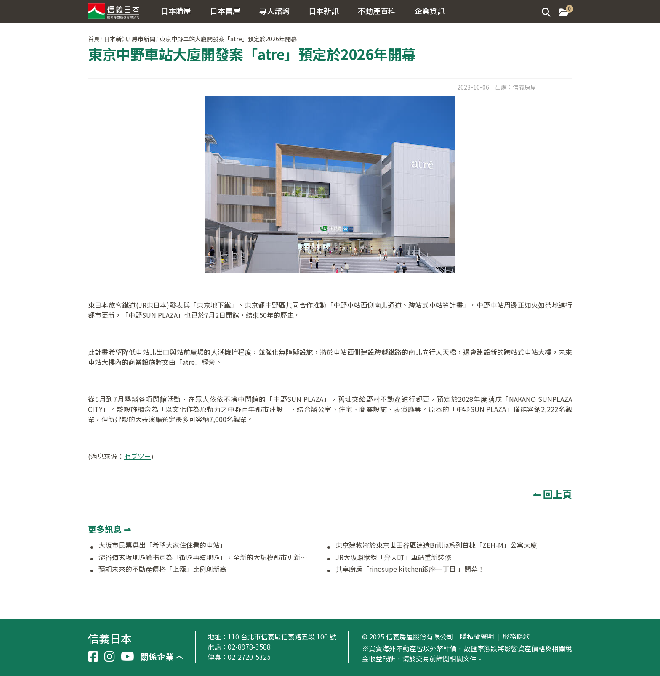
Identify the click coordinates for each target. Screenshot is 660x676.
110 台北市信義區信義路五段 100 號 (282, 636)
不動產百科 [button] (377, 10)
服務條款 (516, 636)
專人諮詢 (274, 10)
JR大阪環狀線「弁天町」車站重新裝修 (393, 557)
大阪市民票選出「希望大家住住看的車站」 (162, 545)
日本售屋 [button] (225, 10)
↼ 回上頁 (552, 494)
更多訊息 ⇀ (109, 529)
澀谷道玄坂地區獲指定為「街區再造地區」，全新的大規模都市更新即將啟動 (204, 557)
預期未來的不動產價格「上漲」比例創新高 (162, 569)
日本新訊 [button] (324, 10)
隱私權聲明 (477, 636)
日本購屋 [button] (176, 10)
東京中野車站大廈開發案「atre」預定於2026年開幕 (228, 38)
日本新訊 (116, 38)
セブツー (137, 456)
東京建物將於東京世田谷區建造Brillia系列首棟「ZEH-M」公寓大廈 (436, 545)
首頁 (94, 38)
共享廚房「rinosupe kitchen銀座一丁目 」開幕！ (409, 569)
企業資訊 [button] (430, 10)
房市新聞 (143, 38)
